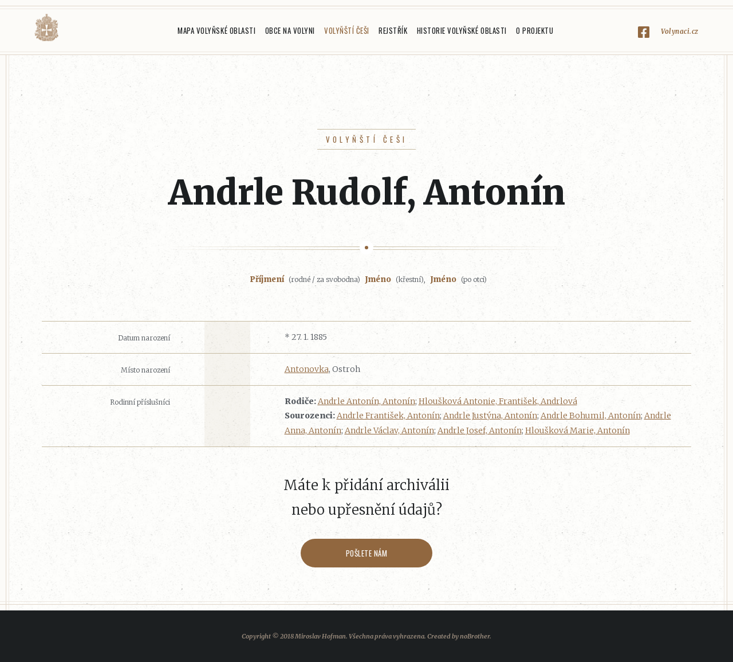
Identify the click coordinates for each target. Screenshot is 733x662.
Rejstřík (393, 30)
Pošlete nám (367, 553)
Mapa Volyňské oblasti (216, 30)
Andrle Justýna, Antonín (490, 415)
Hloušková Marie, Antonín (577, 430)
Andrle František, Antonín (388, 415)
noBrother (475, 636)
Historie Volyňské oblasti (462, 30)
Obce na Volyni (290, 30)
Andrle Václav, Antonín (389, 430)
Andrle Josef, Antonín (480, 430)
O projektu (534, 30)
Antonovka (307, 369)
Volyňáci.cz (46, 27)
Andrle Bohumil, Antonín (591, 415)
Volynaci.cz (680, 31)
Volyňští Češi (346, 30)
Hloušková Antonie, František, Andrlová (498, 401)
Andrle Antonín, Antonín (366, 401)
